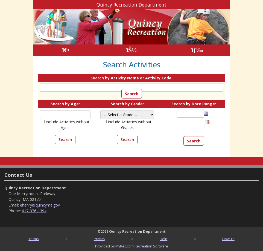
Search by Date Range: (193, 103)
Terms (33, 238)
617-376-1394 (34, 210)
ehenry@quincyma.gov (40, 205)
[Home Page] (65, 50)
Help (163, 238)
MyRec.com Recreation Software (141, 246)
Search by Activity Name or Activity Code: (131, 77)
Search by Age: (65, 103)
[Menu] (197, 50)
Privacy (99, 238)
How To (228, 238)
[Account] (131, 50)
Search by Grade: (127, 103)
